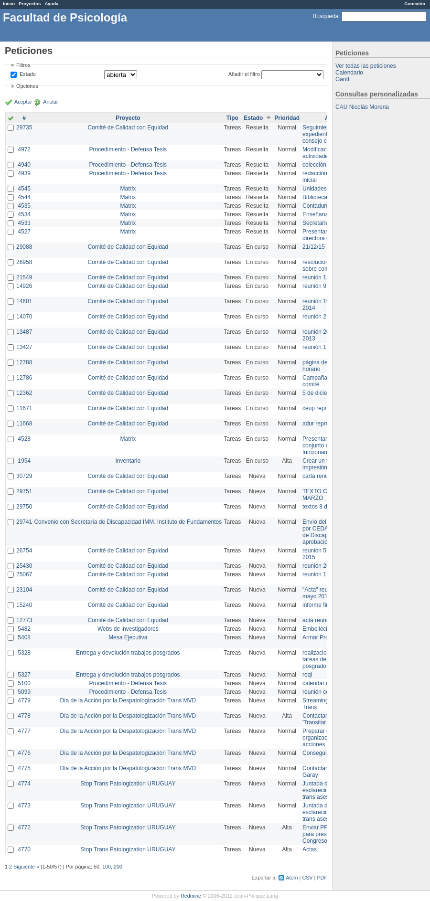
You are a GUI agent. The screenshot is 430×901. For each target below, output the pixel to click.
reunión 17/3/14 (322, 347)
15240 (24, 605)
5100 (24, 683)
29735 (24, 127)
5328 (24, 652)
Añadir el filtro (244, 74)
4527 (24, 231)
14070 (24, 316)
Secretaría (315, 223)
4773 (24, 805)
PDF (322, 877)
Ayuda (51, 3)
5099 (24, 692)
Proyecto (128, 118)
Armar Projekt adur (326, 637)
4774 (24, 783)
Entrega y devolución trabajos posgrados (128, 652)
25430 (24, 565)
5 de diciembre (321, 393)
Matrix (128, 188)
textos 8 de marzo (325, 506)
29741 (24, 522)
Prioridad (287, 118)
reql (307, 674)
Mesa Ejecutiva (127, 637)
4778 (24, 715)
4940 (24, 164)
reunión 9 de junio (325, 286)
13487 (24, 332)
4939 (24, 173)
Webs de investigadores (128, 628)
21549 (24, 277)
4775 (24, 768)
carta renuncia (320, 476)
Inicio (9, 3)
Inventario (127, 460)
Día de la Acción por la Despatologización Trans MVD (128, 700)
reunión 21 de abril (326, 316)
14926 (24, 286)
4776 (24, 753)
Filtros (23, 65)
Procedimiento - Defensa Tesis (128, 149)
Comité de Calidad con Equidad (127, 127)
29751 (24, 491)
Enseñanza (316, 214)
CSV (307, 877)
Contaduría (316, 205)
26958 (24, 262)
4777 (24, 731)
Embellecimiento (323, 628)
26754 (24, 550)
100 (106, 866)
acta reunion (318, 620)
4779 (24, 700)
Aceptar (23, 102)
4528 (24, 438)
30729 (24, 476)
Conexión (414, 3)
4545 (24, 188)
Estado (28, 74)
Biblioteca (314, 197)
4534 (24, 214)
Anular (50, 102)
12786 (24, 377)
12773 (24, 620)
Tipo (232, 118)
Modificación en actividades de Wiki (327, 152)
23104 (24, 589)
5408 (24, 637)
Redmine (191, 896)
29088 (24, 247)
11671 (24, 408)
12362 (24, 393)
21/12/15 (313, 247)
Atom (292, 877)
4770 (24, 849)
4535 (24, 205)
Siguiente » (26, 866)
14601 (24, 301)
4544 (24, 197)
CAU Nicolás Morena (362, 107)
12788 (24, 362)
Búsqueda (325, 16)
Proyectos (30, 3)
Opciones (27, 86)
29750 (24, 506)
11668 (24, 423)
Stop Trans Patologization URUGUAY (127, 783)
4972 (24, 149)
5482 (24, 628)
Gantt (342, 79)
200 (118, 866)
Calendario (349, 72)
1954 (24, 460)
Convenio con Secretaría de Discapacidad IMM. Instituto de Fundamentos (128, 522)
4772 (24, 827)
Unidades (314, 188)
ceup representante (327, 408)
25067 (24, 574)
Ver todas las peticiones (365, 66)
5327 (24, 674)
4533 (24, 223)
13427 (24, 347)
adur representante (326, 423)
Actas (309, 849)
